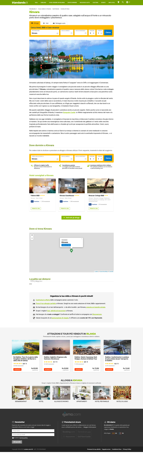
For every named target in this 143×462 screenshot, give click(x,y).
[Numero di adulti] (92, 33)
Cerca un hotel (66, 245)
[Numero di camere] (100, 33)
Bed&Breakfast (21, 405)
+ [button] (32, 235)
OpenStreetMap (104, 271)
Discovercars (97, 325)
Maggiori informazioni (90, 437)
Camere (100, 30)
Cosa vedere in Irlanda (57, 2)
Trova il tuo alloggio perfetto (46, 314)
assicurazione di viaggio (60, 328)
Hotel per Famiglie (102, 405)
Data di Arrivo (65, 30)
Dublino (43, 2)
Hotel (41, 405)
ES (106, 445)
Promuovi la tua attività (93, 459)
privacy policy (24, 447)
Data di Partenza (80, 30)
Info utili (112, 2)
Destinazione (36, 30)
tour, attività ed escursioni (56, 321)
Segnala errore (106, 459)
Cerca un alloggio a (38, 156)
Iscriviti (18, 452)
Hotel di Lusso (122, 405)
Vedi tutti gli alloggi (73, 218)
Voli (36, 2)
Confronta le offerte (43, 311)
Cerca (108, 32)
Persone (92, 30)
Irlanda (112, 439)
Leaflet (96, 271)
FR (106, 448)
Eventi (103, 2)
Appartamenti (82, 405)
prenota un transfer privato (95, 318)
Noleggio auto (85, 2)
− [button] (32, 238)
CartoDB (111, 271)
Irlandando (20, 2)
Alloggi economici (61, 405)
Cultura (95, 2)
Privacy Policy (127, 459)
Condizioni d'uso (116, 459)
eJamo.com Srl (28, 459)
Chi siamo (111, 432)
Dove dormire (72, 2)
